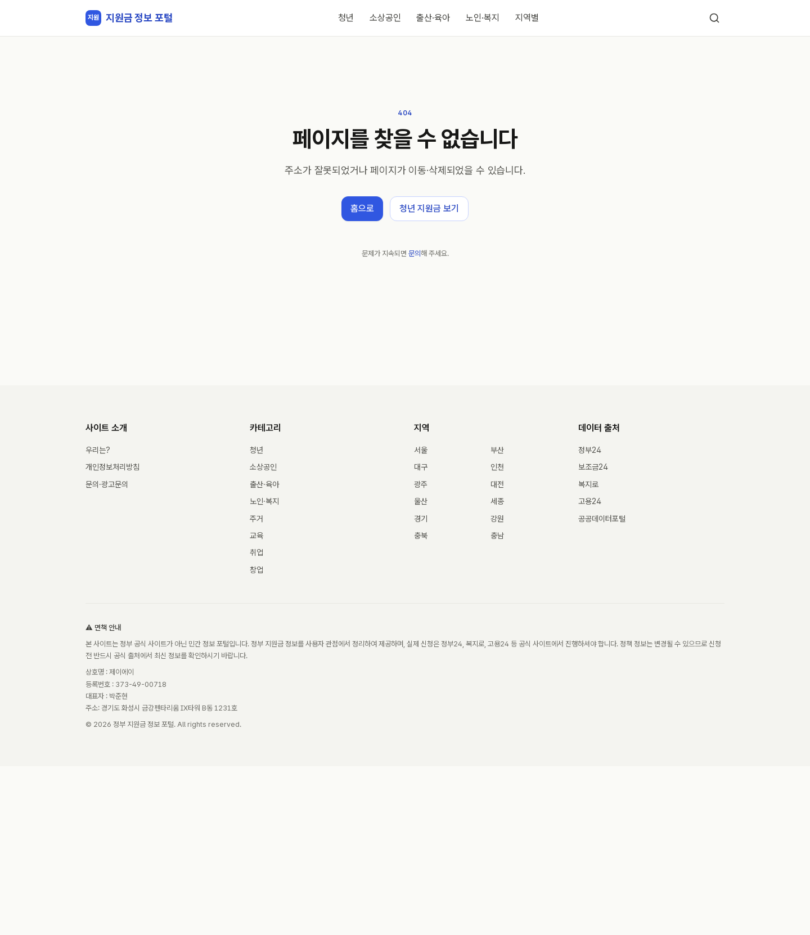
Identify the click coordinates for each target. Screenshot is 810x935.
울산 (421, 501)
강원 (497, 518)
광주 (421, 484)
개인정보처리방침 (113, 466)
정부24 (589, 450)
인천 (497, 466)
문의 (414, 253)
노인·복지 (483, 17)
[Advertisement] (405, 850)
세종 (497, 501)
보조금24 (593, 466)
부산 (497, 450)
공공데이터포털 (602, 518)
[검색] (714, 18)
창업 (256, 569)
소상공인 (385, 17)
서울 (421, 450)
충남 (497, 535)
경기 (421, 518)
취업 (256, 552)
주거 (256, 518)
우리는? (98, 450)
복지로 (588, 484)
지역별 (527, 17)
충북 (421, 535)
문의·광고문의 (107, 484)
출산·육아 (433, 17)
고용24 (589, 501)
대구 (421, 466)
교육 (256, 535)
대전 (497, 484)
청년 (346, 17)
